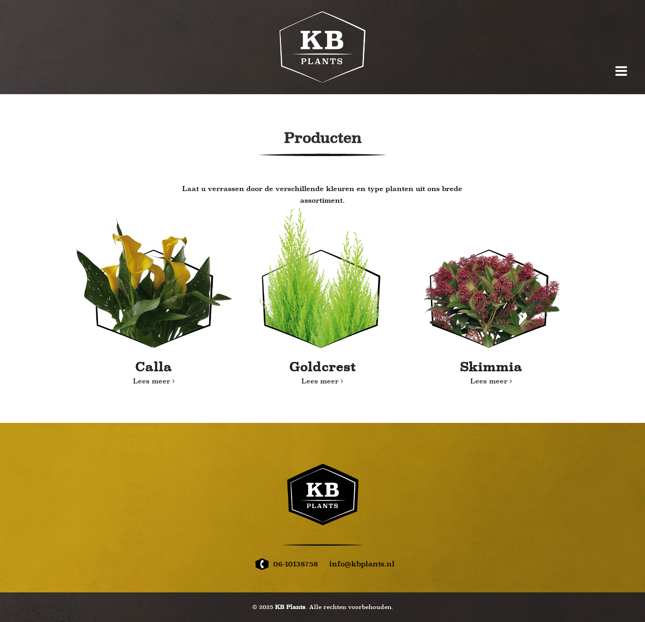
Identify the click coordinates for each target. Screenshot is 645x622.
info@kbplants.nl (362, 564)
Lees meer (154, 381)
